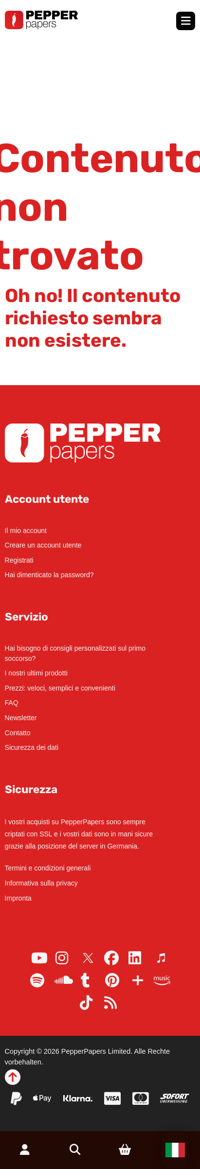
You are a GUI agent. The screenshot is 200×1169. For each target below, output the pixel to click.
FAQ (11, 703)
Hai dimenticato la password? (49, 575)
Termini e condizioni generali (48, 868)
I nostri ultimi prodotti (36, 673)
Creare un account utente (43, 545)
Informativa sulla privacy (41, 883)
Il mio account (26, 530)
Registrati (19, 560)
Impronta (18, 898)
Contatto (18, 733)
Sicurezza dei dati (32, 747)
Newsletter (21, 718)
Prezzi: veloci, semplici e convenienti (60, 688)
